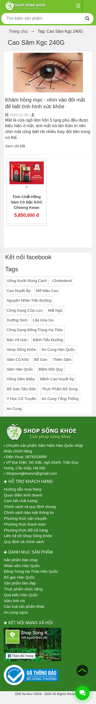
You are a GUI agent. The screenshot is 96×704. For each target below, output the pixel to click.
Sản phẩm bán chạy (21, 560)
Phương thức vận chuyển (25, 518)
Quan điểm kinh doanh (23, 495)
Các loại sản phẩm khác (24, 606)
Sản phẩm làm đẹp (20, 583)
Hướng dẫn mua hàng (22, 489)
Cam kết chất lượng (20, 501)
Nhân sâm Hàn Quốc (22, 566)
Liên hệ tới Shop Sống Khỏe (28, 536)
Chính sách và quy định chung (30, 506)
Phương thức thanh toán (25, 524)
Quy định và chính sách (24, 541)
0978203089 (35, 456)
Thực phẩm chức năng (23, 589)
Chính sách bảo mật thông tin (29, 512)
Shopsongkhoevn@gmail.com (31, 473)
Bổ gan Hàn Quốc (19, 577)
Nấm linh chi (14, 601)
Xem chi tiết (15, 146)
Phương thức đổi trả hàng (26, 530)
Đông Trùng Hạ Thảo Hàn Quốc (31, 571)
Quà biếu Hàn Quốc (21, 595)
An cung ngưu (16, 612)
